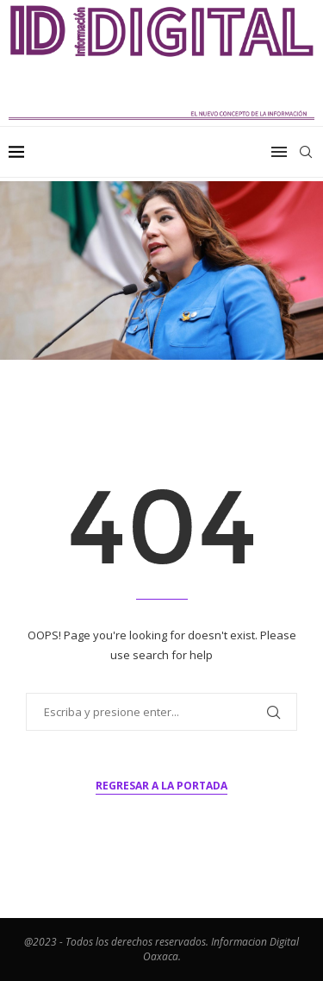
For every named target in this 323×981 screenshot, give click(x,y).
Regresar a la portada (161, 785)
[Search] (305, 152)
